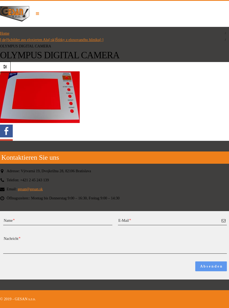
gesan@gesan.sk (30, 189)
